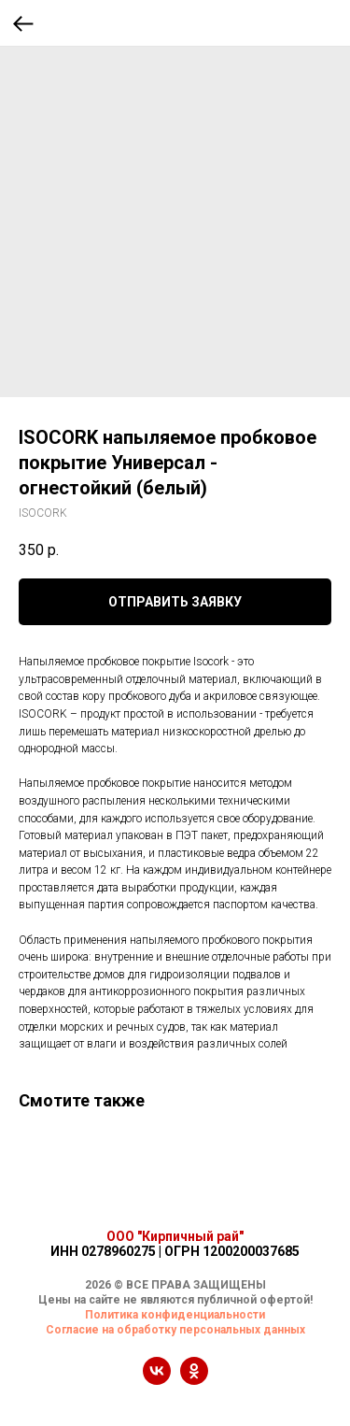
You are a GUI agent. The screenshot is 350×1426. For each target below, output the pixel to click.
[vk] (157, 1380)
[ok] (194, 1380)
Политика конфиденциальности (175, 1314)
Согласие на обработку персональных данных (175, 1329)
